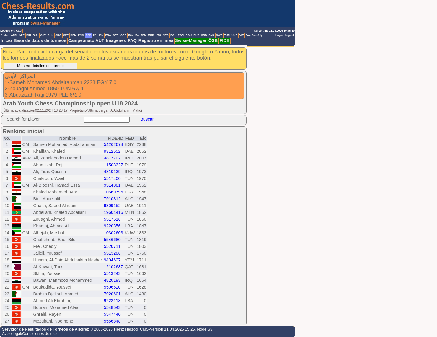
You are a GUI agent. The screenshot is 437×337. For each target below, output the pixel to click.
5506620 (112, 287)
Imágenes (116, 40)
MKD (151, 35)
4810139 (112, 171)
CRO (58, 35)
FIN (101, 35)
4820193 (112, 280)
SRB (204, 35)
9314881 (112, 185)
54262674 (113, 144)
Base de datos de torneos (40, 40)
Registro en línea (155, 40)
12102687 (113, 266)
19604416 (113, 212)
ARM (14, 35)
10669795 (113, 192)
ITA (137, 35)
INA (130, 35)
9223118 (112, 300)
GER (116, 35)
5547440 (112, 314)
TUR (227, 35)
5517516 (112, 219)
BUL (35, 35)
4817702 (112, 158)
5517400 (112, 178)
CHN (50, 35)
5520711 (112, 246)
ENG (81, 35)
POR (181, 35)
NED (166, 35)
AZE (22, 35)
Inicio (6, 40)
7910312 (112, 198)
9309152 (112, 205)
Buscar (147, 119)
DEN (73, 35)
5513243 (112, 273)
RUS (196, 35)
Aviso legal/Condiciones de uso (29, 333)
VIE (241, 35)
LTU (158, 35)
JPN (143, 35)
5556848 (112, 321)
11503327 (113, 164)
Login (279, 35)
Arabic (5, 35)
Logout (289, 35)
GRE (123, 35)
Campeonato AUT (86, 40)
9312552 (112, 151)
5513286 (112, 253)
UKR (234, 35)
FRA (108, 35)
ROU (188, 35)
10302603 (113, 232)
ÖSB (213, 40)
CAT (42, 35)
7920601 (112, 294)
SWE (219, 35)
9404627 (112, 260)
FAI (95, 35)
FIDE (224, 40)
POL (173, 35)
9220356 (112, 226)
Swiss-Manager (191, 40)
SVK (211, 35)
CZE (66, 35)
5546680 (112, 239)
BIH (28, 35)
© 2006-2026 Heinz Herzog (114, 329)
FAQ (132, 40)
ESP (88, 35)
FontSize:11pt (254, 35)
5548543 (112, 307)
